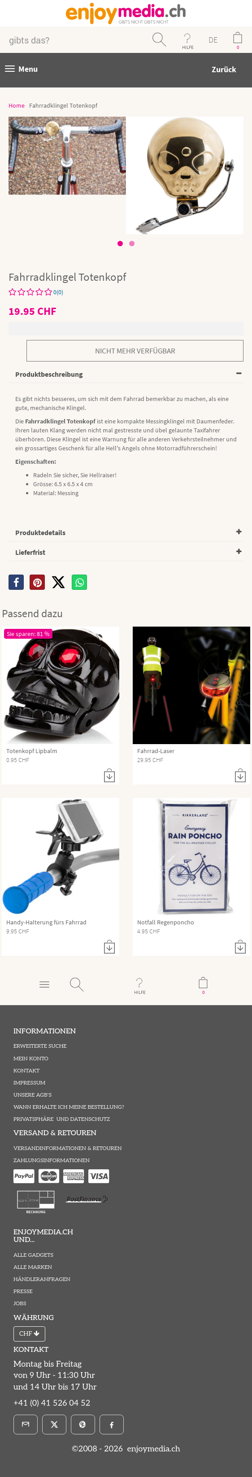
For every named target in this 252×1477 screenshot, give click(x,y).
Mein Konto (30, 1058)
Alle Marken (32, 1267)
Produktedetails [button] (40, 532)
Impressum (29, 1083)
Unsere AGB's (32, 1095)
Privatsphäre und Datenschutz (61, 1119)
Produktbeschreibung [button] (49, 374)
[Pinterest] (83, 1424)
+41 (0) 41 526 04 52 (51, 1403)
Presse (23, 1291)
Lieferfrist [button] (30, 552)
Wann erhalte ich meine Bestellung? (68, 1107)
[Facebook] (112, 1424)
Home (17, 105)
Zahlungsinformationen (51, 1160)
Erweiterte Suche (39, 1046)
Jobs (19, 1303)
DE (213, 40)
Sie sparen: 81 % (28, 634)
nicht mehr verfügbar (135, 351)
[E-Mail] (25, 1424)
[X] (58, 582)
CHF (29, 1334)
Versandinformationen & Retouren (67, 1148)
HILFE (188, 47)
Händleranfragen (41, 1279)
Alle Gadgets (33, 1255)
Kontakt (26, 1070)
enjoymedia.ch (152, 1449)
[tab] (126, 374)
